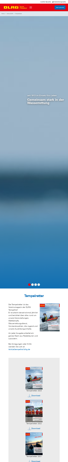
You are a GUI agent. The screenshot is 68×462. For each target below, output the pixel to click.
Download (34, 395)
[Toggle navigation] (30, 7)
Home (3, 13)
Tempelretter (18, 13)
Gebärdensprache (59, 2)
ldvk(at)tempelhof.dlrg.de (19, 349)
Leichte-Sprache (45, 2)
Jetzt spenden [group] (60, 7)
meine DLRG (10, 13)
